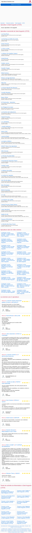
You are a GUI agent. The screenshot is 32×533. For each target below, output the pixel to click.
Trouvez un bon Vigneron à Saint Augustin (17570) (23, 507)
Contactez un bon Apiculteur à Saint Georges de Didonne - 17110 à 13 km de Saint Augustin (24, 279)
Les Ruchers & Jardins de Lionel (9, 38)
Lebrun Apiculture (10, 333)
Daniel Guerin (9, 417)
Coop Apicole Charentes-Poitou (9, 160)
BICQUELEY (15, 302)
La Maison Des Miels (6, 170)
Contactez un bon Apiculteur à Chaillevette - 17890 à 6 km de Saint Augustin (23, 247)
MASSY (18, 473)
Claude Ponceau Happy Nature (9, 204)
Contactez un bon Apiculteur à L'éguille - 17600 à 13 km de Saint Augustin (7, 272)
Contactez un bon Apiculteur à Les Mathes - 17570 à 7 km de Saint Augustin (7, 253)
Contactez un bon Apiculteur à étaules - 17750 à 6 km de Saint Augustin (23, 240)
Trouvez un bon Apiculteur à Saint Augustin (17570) (23, 517)
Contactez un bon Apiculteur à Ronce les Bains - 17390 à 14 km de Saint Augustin (7, 285)
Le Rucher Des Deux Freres (8, 224)
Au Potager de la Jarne (7, 107)
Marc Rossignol (5, 185)
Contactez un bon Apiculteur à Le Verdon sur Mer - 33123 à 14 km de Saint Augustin (24, 285)
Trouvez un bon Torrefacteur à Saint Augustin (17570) (22, 522)
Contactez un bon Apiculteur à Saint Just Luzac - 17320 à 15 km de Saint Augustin (23, 292)
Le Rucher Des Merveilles (7, 155)
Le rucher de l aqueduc (7, 175)
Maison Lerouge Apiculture (8, 77)
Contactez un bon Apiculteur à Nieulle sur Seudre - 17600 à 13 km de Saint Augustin (23, 272)
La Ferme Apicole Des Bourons (9, 87)
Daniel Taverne (5, 43)
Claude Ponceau (5, 116)
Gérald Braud (4, 58)
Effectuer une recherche (16, 4)
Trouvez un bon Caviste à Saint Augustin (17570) (7, 502)
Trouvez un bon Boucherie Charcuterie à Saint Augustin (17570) (8, 497)
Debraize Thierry (10, 473)
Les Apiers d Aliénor (6, 141)
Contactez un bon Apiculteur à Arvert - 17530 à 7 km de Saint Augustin (24, 253)
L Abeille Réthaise (5, 126)
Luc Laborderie (5, 121)
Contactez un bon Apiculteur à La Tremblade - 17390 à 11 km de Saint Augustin (23, 266)
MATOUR (16, 417)
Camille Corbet (5, 165)
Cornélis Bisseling (5, 92)
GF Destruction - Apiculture (8, 102)
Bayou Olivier (4, 97)
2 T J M (3, 194)
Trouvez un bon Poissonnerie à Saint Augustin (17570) (22, 513)
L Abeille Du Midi (10, 382)
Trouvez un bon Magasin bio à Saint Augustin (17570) (23, 502)
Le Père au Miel (5, 48)
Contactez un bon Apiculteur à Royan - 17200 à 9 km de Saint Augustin (7, 266)
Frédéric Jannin (5, 63)
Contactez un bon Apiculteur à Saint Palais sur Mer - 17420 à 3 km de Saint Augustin (8, 234)
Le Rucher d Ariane (11, 354)
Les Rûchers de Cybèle (7, 199)
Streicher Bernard (10, 430)
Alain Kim (3, 82)
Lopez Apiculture (5, 209)
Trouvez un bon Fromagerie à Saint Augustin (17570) (6, 507)
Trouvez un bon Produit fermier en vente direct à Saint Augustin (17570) (7, 522)
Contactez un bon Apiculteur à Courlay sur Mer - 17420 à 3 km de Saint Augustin (23, 234)
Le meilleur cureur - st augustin (6, 528)
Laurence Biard (5, 136)
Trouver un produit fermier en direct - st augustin (16, 532)
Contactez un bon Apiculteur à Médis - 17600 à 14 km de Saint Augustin (8, 291)
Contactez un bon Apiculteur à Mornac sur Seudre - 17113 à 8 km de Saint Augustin (8, 260)
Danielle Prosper (5, 68)
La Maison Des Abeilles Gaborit (9, 53)
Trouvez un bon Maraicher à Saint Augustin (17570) (8, 517)
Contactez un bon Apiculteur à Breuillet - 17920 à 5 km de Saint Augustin (7, 240)
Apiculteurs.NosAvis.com (7, 1)
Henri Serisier (9, 400)
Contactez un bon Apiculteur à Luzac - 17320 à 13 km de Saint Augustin (8, 278)
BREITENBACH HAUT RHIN (9, 431)
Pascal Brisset (9, 315)
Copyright (12, 527)
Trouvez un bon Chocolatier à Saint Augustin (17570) (6, 513)
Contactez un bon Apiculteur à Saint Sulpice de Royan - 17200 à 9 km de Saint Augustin (23, 260)
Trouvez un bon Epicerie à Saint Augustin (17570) (23, 496)
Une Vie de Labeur (6, 180)
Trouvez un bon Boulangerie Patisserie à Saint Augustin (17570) (7, 492)
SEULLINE (17, 315)
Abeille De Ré (4, 214)
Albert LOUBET (10, 445)
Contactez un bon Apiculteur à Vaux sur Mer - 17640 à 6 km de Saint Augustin (7, 247)
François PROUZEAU (6, 219)
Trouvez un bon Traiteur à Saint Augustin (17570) (23, 491)
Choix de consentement (18, 527)
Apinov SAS (4, 131)
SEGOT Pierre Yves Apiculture (9, 146)
